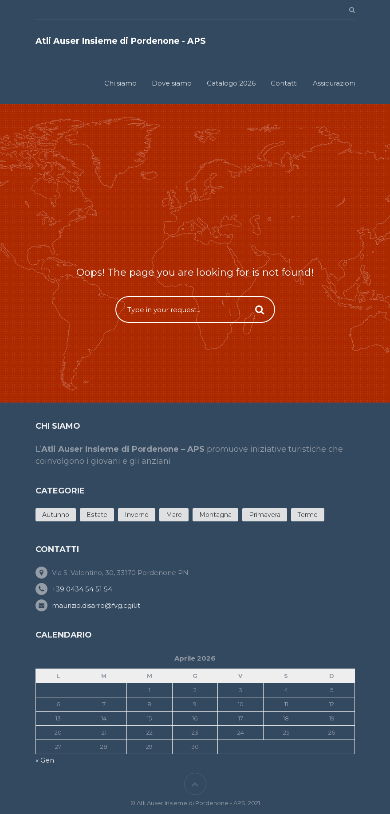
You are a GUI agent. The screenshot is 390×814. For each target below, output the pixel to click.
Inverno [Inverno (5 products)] (137, 515)
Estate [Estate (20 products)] (97, 515)
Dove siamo (172, 83)
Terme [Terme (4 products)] (308, 515)
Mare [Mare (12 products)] (174, 515)
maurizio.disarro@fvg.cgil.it (96, 605)
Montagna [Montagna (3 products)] (215, 515)
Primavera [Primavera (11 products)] (264, 515)
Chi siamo (120, 83)
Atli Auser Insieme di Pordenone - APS (120, 41)
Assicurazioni (334, 83)
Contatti (284, 83)
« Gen (44, 760)
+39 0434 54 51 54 (82, 589)
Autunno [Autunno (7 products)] (55, 515)
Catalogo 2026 (231, 83)
